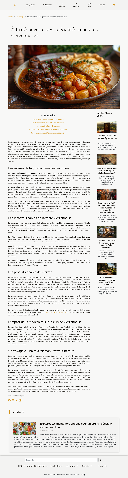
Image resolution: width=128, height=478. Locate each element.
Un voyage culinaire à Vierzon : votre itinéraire (48, 133)
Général (102, 5)
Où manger (76, 4)
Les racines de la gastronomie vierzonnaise (48, 119)
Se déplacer (62, 4)
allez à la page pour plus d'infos (58, 312)
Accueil (10, 17)
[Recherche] (61, 460)
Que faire (89, 4)
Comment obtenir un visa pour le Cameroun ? (107, 138)
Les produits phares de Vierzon (48, 126)
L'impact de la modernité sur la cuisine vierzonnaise (48, 129)
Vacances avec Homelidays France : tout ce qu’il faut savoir (107, 281)
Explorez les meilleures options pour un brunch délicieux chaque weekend (76, 425)
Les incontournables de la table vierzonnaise (48, 123)
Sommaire (49, 115)
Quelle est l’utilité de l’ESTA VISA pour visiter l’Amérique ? (106, 170)
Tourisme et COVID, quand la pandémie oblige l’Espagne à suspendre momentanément (107, 208)
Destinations (47, 5)
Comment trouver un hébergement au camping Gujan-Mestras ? (107, 244)
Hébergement (30, 5)
